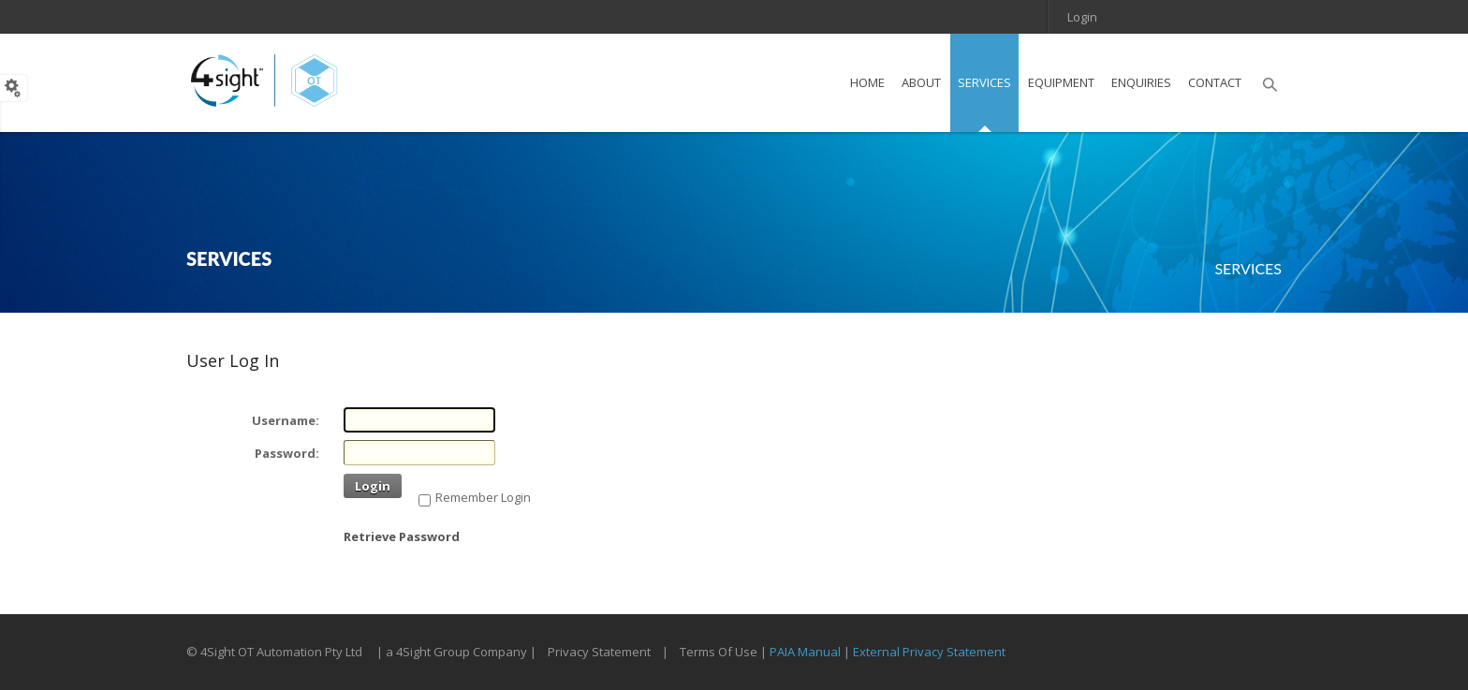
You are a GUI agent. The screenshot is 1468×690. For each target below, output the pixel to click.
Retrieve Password (402, 536)
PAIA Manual (805, 651)
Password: (287, 453)
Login (1082, 16)
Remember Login (483, 497)
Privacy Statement (599, 651)
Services (1248, 268)
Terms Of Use (718, 651)
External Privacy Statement (929, 651)
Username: (285, 420)
